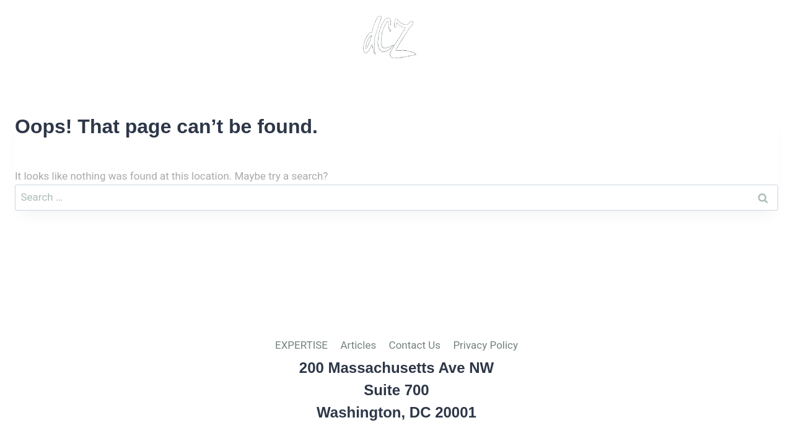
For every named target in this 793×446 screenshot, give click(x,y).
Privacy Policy (738, 37)
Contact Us (635, 37)
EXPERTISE (301, 345)
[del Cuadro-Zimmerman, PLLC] (389, 36)
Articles (554, 37)
